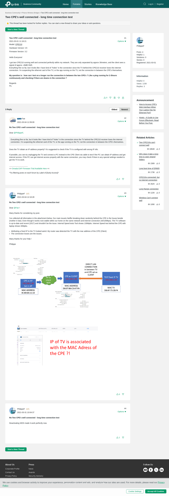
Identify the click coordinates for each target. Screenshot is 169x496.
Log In (150, 4)
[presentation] (12, 120)
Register (160, 4)
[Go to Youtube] (145, 470)
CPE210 (18, 44)
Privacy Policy (11, 476)
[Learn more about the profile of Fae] (13, 120)
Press (31, 464)
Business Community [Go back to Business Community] (12, 13)
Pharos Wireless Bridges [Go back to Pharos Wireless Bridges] (30, 13)
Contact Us (10, 472)
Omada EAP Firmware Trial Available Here (29, 168)
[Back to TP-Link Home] (12, 4)
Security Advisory (36, 476)
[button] (66, 4)
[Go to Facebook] (151, 470)
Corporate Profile (12, 469)
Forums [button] (76, 4)
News (31, 469)
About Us (9, 464)
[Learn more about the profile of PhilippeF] (13, 195)
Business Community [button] (32, 4)
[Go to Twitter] (156, 470)
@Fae (16, 208)
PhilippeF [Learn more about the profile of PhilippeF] (21, 194)
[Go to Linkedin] (161, 470)
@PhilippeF (18, 133)
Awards (32, 472)
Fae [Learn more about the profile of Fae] (23, 119)
